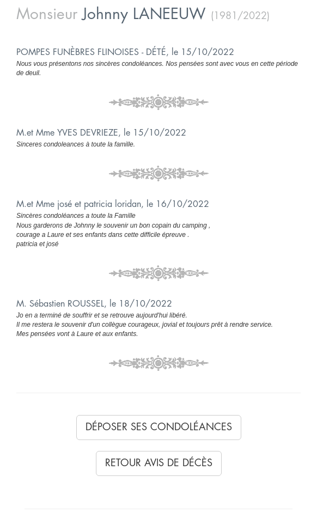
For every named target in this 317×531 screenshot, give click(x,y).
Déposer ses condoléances (159, 427)
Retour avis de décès (158, 463)
